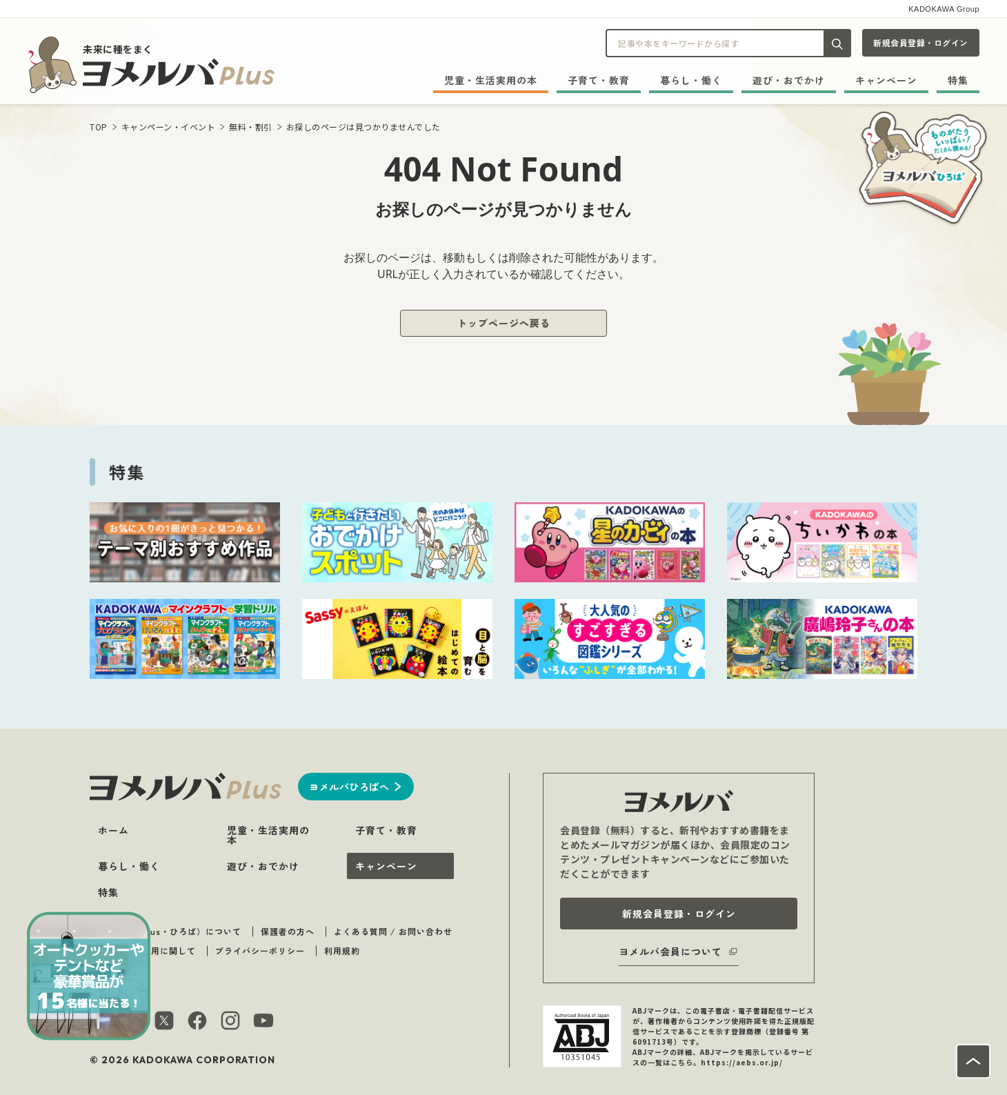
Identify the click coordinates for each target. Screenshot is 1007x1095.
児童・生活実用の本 (490, 80)
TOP (99, 126)
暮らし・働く (691, 80)
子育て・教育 (599, 80)
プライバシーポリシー (260, 950)
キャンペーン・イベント (168, 126)
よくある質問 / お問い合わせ (393, 931)
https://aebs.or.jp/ (742, 1062)
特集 (958, 80)
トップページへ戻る (503, 323)
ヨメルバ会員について (670, 951)
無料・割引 (250, 126)
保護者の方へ (288, 931)
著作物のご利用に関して (146, 950)
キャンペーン (886, 80)
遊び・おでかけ (788, 80)
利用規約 (342, 950)
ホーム (113, 830)
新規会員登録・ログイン (920, 42)
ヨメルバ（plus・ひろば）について (169, 931)
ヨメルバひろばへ (349, 786)
